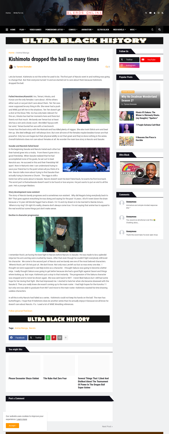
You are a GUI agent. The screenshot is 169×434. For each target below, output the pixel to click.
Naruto (32, 328)
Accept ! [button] (12, 425)
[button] (8, 29)
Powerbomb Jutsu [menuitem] (54, 29)
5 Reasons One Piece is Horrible (146, 139)
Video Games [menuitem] (35, 29)
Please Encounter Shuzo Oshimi (24, 378)
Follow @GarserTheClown (20, 311)
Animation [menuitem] (86, 29)
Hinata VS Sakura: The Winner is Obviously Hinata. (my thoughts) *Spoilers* (148, 115)
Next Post (106, 426)
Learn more (22, 419)
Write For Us (18, 13)
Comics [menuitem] (72, 29)
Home (8, 13)
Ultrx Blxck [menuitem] (103, 29)
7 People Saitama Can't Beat (148, 125)
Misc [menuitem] (132, 29)
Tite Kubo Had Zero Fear (55, 378)
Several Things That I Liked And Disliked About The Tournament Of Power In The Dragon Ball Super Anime (93, 383)
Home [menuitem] (12, 29)
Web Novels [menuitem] (118, 29)
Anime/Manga (22, 53)
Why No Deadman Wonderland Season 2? (139, 98)
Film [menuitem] (22, 29)
